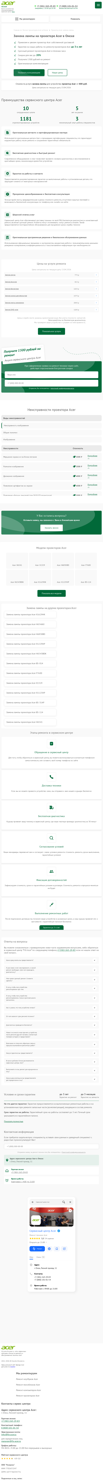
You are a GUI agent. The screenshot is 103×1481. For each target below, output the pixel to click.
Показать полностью (13, 1078)
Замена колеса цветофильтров (16, 296)
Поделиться (3, 1441)
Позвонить (75, 19)
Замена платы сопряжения (14, 303)
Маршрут (37, 1205)
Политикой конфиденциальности (74, 1109)
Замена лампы (10, 275)
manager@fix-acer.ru (11, 1398)
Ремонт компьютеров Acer (28, 1347)
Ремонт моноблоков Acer (28, 1341)
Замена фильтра (11, 282)
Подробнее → (92, 457)
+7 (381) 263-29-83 (46, 6)
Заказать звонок (51, 528)
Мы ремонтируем (25, 19)
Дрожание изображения (13, 476)
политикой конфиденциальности (62, 388)
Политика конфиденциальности (51, 1462)
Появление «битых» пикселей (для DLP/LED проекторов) (27, 495)
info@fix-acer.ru (8, 1391)
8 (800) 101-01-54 (10, 1384)
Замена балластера (12, 289)
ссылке (12, 1323)
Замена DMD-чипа (11, 310)
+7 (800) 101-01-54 (68, 6)
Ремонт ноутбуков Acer (27, 1335)
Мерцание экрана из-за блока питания (20, 457)
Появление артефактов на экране (17, 486)
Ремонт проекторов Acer (27, 1352)
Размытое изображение (13, 466)
